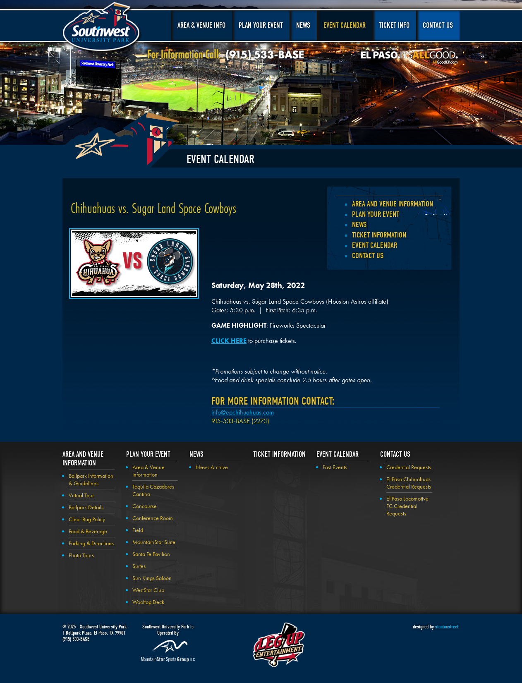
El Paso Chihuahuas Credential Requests (408, 482)
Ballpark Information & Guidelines (91, 479)
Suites (139, 566)
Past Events (335, 467)
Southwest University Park (102, 28)
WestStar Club (148, 590)
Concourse (144, 506)
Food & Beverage (88, 531)
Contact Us (438, 25)
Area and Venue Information (392, 203)
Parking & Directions (91, 543)
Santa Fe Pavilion (151, 554)
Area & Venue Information (148, 470)
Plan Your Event (261, 25)
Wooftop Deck (148, 602)
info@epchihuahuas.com (242, 412)
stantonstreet (446, 626)
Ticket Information (379, 235)
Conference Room (152, 518)
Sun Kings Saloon (152, 578)
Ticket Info (394, 25)
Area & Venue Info (201, 25)
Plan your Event (375, 214)
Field (137, 530)
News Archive (212, 467)
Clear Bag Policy (87, 519)
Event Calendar (344, 25)
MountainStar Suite (153, 542)
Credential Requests (408, 467)
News (303, 25)
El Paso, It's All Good (409, 57)
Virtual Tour (81, 495)
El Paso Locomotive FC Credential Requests (407, 506)
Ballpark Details (86, 507)
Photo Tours (81, 555)
